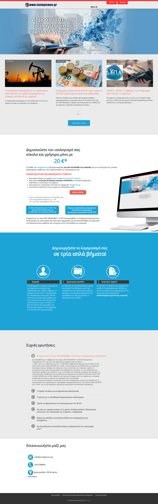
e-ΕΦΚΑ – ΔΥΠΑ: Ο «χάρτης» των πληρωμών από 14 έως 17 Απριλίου (128, 92)
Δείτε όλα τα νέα (79, 123)
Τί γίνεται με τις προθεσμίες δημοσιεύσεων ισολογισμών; (60, 397)
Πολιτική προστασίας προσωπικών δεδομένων (77, 495)
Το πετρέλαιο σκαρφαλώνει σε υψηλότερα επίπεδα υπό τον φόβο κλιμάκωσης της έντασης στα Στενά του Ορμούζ (26, 93)
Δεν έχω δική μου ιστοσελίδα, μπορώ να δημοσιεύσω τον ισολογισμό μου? (65, 427)
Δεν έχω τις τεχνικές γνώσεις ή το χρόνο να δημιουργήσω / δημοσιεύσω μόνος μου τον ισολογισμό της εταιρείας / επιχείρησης (66, 410)
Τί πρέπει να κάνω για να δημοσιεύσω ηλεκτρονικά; (58, 391)
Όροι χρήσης (55, 495)
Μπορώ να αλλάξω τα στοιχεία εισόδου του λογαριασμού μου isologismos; (62, 419)
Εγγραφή (123, 2)
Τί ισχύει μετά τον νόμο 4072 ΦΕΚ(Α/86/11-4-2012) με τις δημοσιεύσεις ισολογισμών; (71, 356)
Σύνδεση (112, 2)
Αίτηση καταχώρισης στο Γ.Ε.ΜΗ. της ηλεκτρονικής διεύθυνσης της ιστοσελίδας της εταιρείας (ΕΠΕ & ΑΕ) (42, 210)
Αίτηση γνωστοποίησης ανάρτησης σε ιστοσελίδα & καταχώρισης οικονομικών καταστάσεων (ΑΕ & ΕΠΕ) (81, 210)
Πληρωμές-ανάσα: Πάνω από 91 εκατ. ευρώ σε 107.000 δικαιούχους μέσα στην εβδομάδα (79, 92)
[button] (77, 114)
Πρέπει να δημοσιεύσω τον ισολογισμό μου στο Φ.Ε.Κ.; (59, 403)
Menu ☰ (94, 7)
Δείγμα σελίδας (77, 192)
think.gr (88, 500)
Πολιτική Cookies (101, 495)
